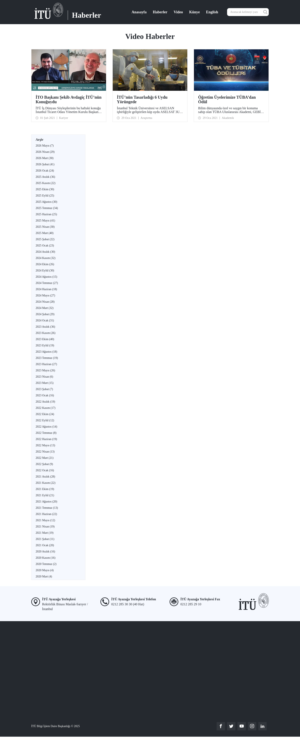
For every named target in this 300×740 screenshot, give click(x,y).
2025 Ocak (45, 245)
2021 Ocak (45, 545)
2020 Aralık (45, 551)
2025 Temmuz (47, 208)
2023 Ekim (45, 339)
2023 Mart (45, 382)
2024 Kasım (45, 258)
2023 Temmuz (47, 357)
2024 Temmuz (47, 283)
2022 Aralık (45, 401)
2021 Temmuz (47, 507)
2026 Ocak (45, 170)
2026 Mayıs (45, 145)
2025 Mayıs (45, 220)
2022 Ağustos (46, 426)
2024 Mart (45, 308)
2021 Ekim (45, 489)
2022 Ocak (45, 470)
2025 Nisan (45, 226)
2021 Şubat (45, 539)
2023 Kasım (45, 333)
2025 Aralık (45, 176)
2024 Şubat (45, 314)
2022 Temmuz (46, 432)
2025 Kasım (45, 183)
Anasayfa (139, 12)
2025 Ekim (45, 189)
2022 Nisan (45, 451)
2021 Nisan (45, 526)
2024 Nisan (45, 301)
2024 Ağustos (46, 276)
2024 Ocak (45, 320)
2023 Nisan (44, 376)
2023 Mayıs (45, 370)
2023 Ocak (45, 395)
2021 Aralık (45, 476)
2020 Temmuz (46, 564)
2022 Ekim (45, 414)
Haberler (160, 12)
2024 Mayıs (45, 295)
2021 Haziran (46, 514)
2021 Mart (45, 532)
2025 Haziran (46, 214)
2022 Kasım (45, 407)
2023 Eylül (45, 345)
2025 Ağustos (46, 201)
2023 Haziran (46, 364)
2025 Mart (45, 233)
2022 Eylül (45, 420)
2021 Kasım (45, 482)
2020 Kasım (45, 557)
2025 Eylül (45, 195)
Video (178, 12)
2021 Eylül (45, 495)
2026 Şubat (45, 164)
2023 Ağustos (46, 351)
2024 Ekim (45, 264)
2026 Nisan (45, 151)
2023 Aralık (45, 326)
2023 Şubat (44, 389)
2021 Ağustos (46, 501)
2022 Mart (45, 457)
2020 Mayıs (45, 570)
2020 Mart (44, 576)
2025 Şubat (45, 239)
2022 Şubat (44, 464)
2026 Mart (45, 158)
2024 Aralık (45, 251)
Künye (194, 12)
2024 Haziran (46, 289)
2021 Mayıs (45, 520)
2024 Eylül (45, 270)
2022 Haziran (46, 439)
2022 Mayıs (45, 445)
